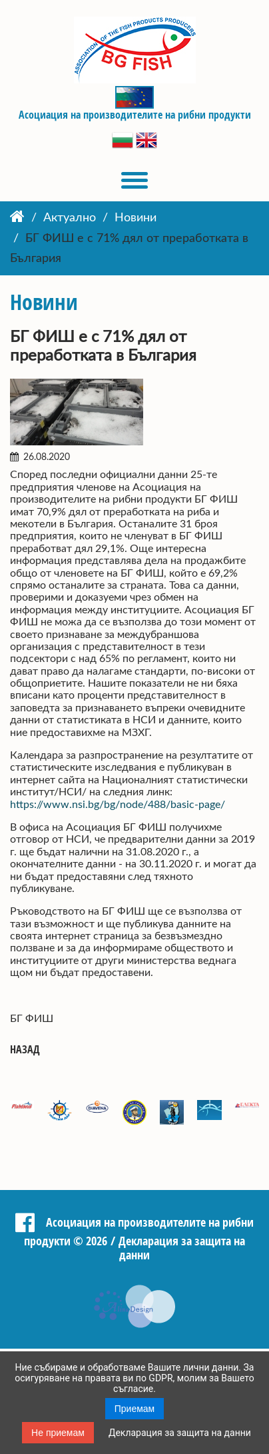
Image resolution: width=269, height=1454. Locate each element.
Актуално (69, 218)
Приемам (135, 1408)
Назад (25, 1049)
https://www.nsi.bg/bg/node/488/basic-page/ (117, 804)
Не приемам (58, 1432)
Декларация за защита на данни (180, 1432)
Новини (135, 218)
